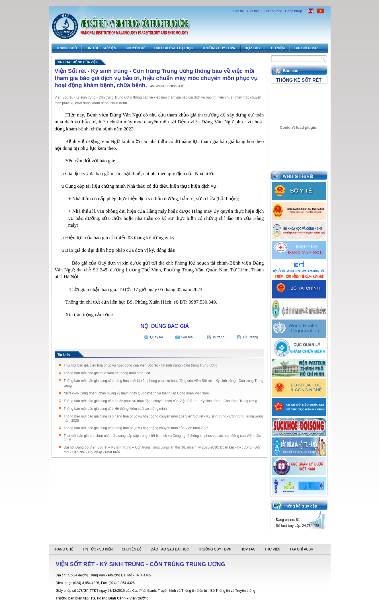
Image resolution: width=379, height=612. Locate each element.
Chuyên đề (135, 48)
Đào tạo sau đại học (173, 48)
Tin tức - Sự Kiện (101, 48)
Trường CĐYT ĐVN (218, 48)
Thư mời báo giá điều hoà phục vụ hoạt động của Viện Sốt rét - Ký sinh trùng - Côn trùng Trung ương (141, 365)
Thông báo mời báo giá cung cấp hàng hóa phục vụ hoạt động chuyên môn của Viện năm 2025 (136, 428)
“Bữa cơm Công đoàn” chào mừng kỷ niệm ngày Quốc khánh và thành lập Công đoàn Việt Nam (136, 393)
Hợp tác (252, 48)
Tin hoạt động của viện (78, 62)
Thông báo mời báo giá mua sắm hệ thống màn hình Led (107, 373)
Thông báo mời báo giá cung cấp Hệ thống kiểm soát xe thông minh (115, 409)
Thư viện (276, 48)
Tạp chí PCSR (306, 48)
